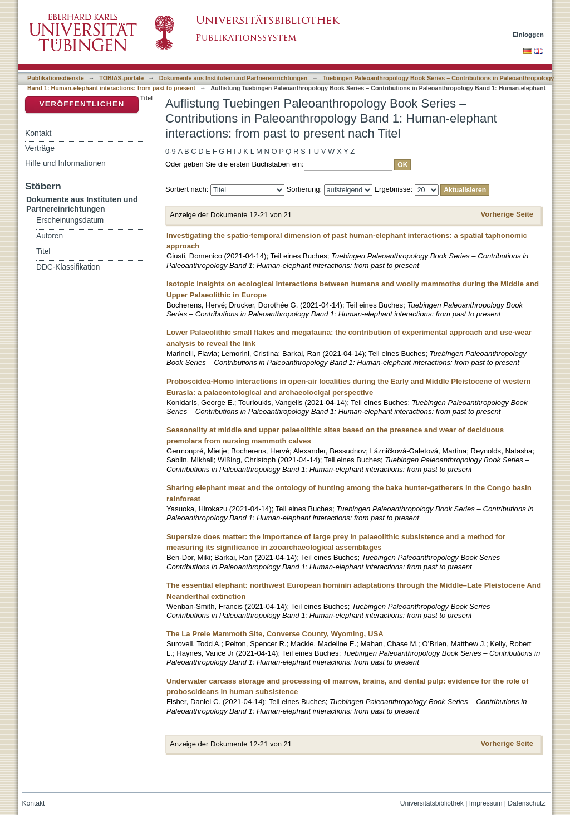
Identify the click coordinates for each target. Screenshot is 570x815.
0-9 (170, 151)
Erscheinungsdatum (70, 220)
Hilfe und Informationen (65, 163)
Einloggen (528, 34)
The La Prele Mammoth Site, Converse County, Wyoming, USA (275, 633)
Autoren (49, 236)
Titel (43, 251)
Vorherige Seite (507, 214)
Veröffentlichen (81, 104)
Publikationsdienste (55, 78)
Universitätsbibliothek (432, 803)
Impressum (486, 803)
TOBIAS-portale (121, 78)
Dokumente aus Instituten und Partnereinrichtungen (233, 78)
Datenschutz (526, 803)
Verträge (40, 148)
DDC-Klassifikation (68, 267)
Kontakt (38, 133)
